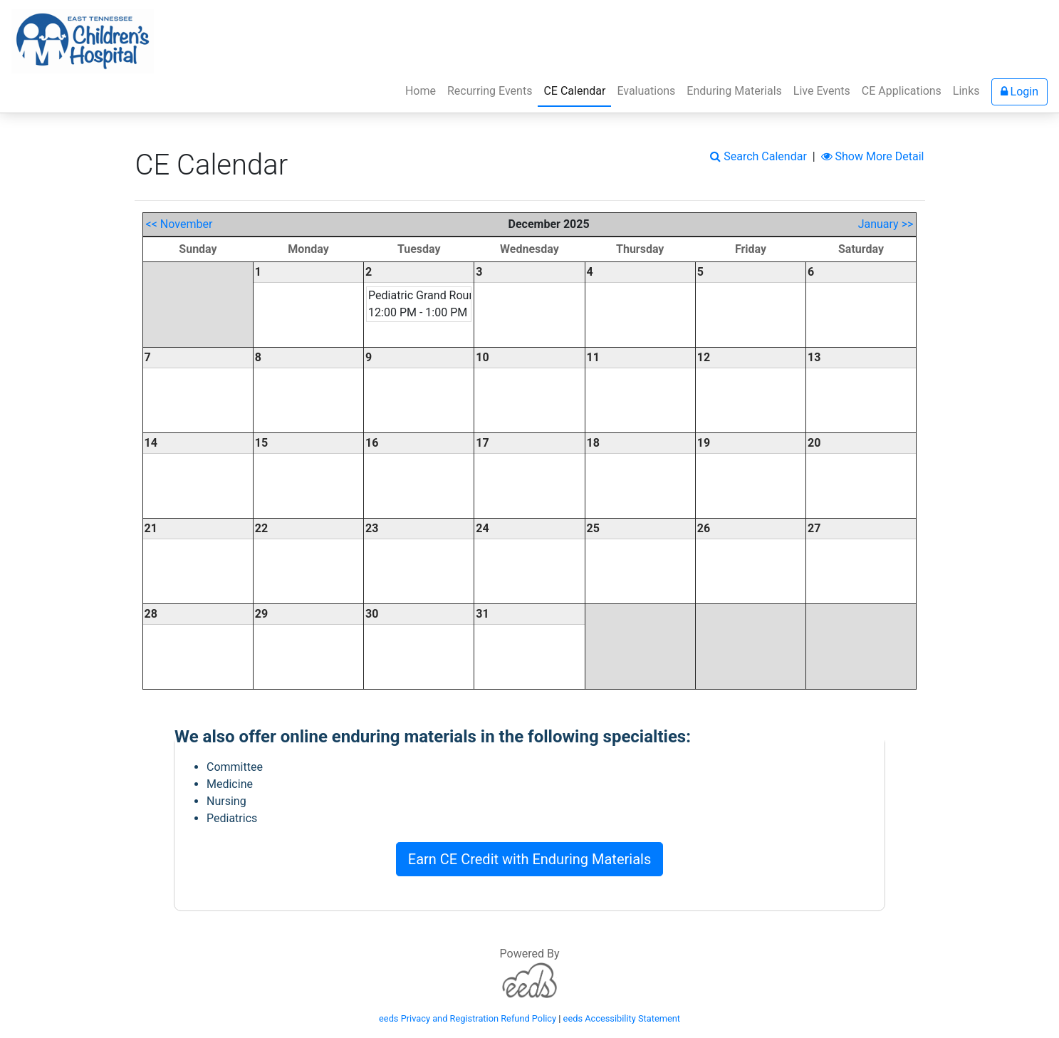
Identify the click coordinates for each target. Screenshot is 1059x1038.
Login (1019, 91)
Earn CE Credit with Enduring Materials (529, 859)
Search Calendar (758, 156)
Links (966, 91)
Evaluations (646, 91)
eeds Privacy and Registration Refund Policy (467, 1018)
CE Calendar (577, 90)
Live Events (821, 91)
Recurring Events (489, 91)
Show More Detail (872, 156)
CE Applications (901, 91)
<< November (179, 224)
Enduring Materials (734, 91)
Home (420, 91)
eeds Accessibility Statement (621, 1018)
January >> (886, 224)
